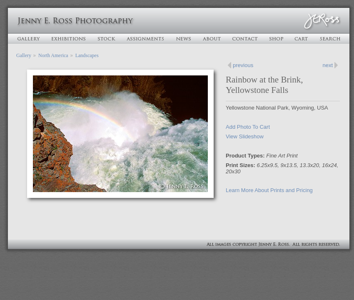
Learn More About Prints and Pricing (269, 190)
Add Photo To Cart (248, 127)
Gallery (23, 55)
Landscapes (87, 55)
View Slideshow (245, 136)
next (327, 65)
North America (53, 55)
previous (243, 65)
